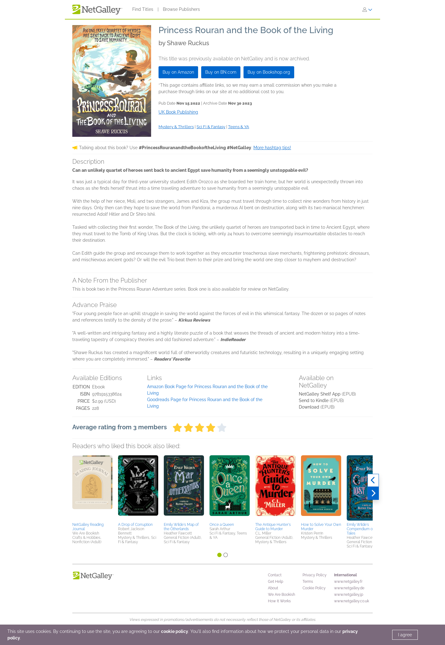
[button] (92, 487)
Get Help (275, 581)
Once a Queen (222, 524)
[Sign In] (367, 10)
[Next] (373, 493)
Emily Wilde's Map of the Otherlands (181, 526)
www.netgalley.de (349, 588)
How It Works (279, 601)
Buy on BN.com (220, 72)
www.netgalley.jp (348, 594)
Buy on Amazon (178, 72)
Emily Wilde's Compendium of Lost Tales (364, 528)
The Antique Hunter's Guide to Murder (273, 526)
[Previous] (373, 480)
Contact (275, 575)
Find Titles (142, 9)
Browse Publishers (181, 9)
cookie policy (174, 631)
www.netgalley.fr (348, 581)
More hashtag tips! (272, 147)
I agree (405, 634)
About (273, 588)
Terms (308, 581)
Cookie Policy (314, 588)
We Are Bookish (281, 594)
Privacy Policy (315, 575)
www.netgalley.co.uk (351, 601)
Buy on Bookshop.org (269, 72)
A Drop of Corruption (135, 524)
